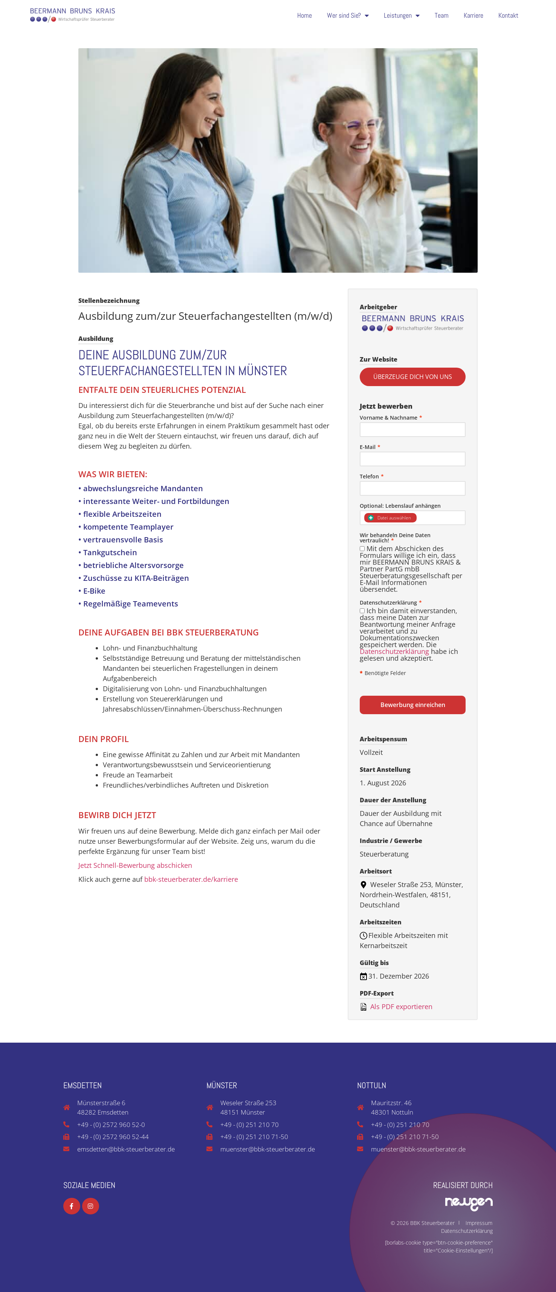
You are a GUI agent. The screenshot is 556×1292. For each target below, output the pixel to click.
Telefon (372, 476)
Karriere (473, 13)
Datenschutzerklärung (394, 651)
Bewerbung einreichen (412, 705)
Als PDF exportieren (396, 1006)
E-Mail (370, 447)
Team (442, 13)
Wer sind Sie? (348, 13)
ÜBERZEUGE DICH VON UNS (412, 377)
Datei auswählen (389, 518)
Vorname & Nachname (391, 417)
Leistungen (402, 13)
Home (304, 13)
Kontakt (508, 13)
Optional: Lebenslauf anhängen (400, 506)
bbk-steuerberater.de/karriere (191, 879)
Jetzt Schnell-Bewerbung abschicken (135, 865)
